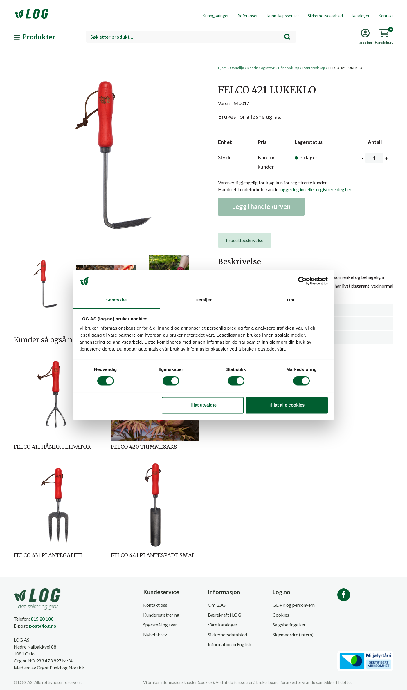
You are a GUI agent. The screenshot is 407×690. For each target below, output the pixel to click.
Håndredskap (288, 68)
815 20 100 (42, 619)
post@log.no (42, 625)
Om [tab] (290, 299)
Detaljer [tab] (203, 299)
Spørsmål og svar (160, 624)
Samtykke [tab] (116, 299)
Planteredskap (313, 68)
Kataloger (361, 15)
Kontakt (385, 15)
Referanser (247, 15)
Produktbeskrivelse (244, 240)
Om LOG (217, 605)
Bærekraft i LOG (224, 614)
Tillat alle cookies (287, 404)
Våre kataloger (222, 624)
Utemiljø (237, 68)
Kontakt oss (155, 605)
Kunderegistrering (161, 614)
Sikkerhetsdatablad (325, 15)
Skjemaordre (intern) (293, 634)
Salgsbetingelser (289, 624)
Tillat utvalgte (203, 404)
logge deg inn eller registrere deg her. (315, 189)
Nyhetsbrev (155, 634)
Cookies (281, 614)
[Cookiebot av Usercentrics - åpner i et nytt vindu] (302, 281)
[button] (106, 118)
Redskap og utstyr (261, 68)
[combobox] (191, 37)
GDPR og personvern (294, 605)
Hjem (222, 68)
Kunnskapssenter (282, 15)
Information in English (229, 644)
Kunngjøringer (215, 15)
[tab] (244, 240)
